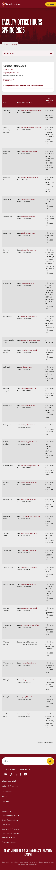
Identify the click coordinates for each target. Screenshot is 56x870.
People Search (24, 769)
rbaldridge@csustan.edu (29, 151)
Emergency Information (11, 829)
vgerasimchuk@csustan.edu (30, 340)
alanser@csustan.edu (28, 406)
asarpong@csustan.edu (29, 533)
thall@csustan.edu (27, 367)
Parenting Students (9, 842)
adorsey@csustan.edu (28, 250)
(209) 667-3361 (8, 69)
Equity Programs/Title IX (11, 833)
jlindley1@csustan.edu (28, 425)
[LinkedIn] (15, 775)
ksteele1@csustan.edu (28, 584)
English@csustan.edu (11, 73)
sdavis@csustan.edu (28, 233)
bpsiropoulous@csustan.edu (30, 516)
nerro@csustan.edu (27, 283)
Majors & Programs (10, 786)
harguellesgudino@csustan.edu (31, 111)
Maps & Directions (8, 838)
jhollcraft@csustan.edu (28, 389)
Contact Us (6, 824)
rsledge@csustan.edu (28, 550)
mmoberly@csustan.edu (29, 442)
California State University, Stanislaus (15, 862)
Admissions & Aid (9, 781)
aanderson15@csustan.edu (30, 466)
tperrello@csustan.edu (28, 499)
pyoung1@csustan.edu (28, 697)
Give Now (6, 802)
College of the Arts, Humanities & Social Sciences (23, 85)
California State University (39, 851)
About (4, 797)
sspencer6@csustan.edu (29, 567)
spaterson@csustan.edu (29, 483)
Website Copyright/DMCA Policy (28, 864)
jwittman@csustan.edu (28, 663)
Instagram (7, 80)
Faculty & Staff (11, 44)
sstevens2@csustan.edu (29, 608)
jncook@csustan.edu (28, 199)
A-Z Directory (10, 769)
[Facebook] (21, 775)
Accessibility (6, 811)
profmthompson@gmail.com (30, 625)
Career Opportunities (10, 820)
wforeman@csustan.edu (29, 316)
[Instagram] (7, 775)
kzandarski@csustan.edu (29, 714)
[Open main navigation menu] (50, 4)
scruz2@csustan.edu (28, 216)
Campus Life (7, 791)
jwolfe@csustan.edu (28, 680)
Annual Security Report (10, 816)
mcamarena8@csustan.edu (30, 178)
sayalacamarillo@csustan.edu (31, 127)
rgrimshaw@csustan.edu (29, 350)
